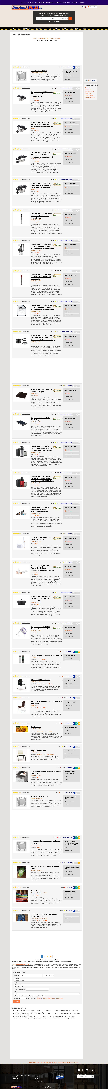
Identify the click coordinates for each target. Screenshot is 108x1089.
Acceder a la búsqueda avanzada (47, 40)
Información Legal (38, 1081)
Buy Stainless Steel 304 (39, 796)
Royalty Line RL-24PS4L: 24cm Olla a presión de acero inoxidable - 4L (42, 94)
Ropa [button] (18, 28)
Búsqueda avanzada (54, 21)
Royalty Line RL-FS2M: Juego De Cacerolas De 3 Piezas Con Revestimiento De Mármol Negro (43, 337)
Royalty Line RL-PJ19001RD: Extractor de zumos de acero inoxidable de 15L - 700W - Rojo (42, 479)
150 (57, 959)
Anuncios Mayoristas (34, 1062)
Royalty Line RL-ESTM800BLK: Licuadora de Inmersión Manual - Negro (41, 216)
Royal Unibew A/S (71, 727)
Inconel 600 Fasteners (39, 71)
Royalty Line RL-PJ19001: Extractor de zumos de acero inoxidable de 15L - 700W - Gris (42, 448)
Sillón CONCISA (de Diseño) (41, 680)
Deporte (70, 862)
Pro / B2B (69, 67)
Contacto (36, 1075)
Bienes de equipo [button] (41, 28)
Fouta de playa (36, 891)
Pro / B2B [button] (64, 28)
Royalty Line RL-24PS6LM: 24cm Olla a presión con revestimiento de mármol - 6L (42, 124)
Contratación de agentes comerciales (90, 96)
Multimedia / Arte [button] (28, 28)
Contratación (49, 1062)
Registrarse (37, 1079)
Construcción (68, 792)
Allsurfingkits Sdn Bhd (72, 867)
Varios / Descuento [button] (75, 28)
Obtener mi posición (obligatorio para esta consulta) (50, 998)
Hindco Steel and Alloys (71, 72)
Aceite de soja (36, 727)
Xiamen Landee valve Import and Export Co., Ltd (71, 843)
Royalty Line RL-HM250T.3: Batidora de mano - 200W (40, 628)
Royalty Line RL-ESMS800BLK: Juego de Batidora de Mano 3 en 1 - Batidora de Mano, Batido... (43, 246)
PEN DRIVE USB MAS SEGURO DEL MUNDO (46, 655)
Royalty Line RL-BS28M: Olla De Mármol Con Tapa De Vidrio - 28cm (41, 598)
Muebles (70, 676)
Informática (69, 651)
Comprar (43, 1062)
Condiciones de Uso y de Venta (21, 964)
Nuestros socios (62, 1062)
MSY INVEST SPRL (70, 92)
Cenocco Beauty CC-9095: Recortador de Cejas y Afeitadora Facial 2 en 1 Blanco (42, 568)
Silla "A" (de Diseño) (38, 750)
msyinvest (68, 95)
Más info (82, 2)
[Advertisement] (47, 52)
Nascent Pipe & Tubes (70, 797)
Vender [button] (85, 28)
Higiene (70, 385)
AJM (66, 915)
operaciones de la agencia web (37, 1087)
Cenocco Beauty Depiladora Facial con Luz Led (41, 538)
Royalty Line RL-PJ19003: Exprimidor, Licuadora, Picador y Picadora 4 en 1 (40, 509)
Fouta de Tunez (70, 891)
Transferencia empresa (66, 88)
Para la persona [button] (53, 28)
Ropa (70, 887)
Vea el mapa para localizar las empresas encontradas (46, 38)
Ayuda (55, 1062)
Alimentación (68, 723)
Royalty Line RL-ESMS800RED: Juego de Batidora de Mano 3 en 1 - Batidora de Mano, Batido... (43, 307)
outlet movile (70, 656)
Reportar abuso (26, 67)
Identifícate (37, 1078)
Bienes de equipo (67, 837)
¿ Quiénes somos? (89, 91)
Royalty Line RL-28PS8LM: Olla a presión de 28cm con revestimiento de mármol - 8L (42, 155)
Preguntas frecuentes (88, 88)
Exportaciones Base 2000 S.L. (70, 772)
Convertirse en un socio (40, 1076)
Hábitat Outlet (70, 680)
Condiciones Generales (73, 1062)
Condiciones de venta (39, 1082)
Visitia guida (88, 93)
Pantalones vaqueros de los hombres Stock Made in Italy (44, 915)
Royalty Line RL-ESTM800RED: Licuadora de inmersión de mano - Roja (42, 277)
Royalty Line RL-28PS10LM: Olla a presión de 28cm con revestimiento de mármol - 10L (42, 185)
